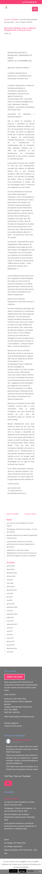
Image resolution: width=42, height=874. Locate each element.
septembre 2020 (12, 607)
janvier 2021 (11, 604)
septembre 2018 (12, 614)
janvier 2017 (11, 645)
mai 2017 (10, 631)
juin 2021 (10, 597)
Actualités (15, 19)
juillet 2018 (10, 617)
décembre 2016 (12, 648)
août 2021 (10, 593)
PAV (5, 853)
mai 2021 (10, 600)
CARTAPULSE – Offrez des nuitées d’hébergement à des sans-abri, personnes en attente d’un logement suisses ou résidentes (22, 553)
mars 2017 (10, 638)
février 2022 (10, 586)
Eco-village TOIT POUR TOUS (15, 843)
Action (6, 839)
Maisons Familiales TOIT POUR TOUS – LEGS (20, 850)
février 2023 (10, 569)
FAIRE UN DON (14, 676)
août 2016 (10, 652)
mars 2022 (10, 583)
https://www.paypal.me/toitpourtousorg (19, 716)
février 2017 (10, 641)
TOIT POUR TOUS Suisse (21, 740)
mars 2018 (10, 621)
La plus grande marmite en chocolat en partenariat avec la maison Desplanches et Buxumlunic (21, 544)
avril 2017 (10, 635)
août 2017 (10, 628)
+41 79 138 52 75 (30, 2)
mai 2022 (10, 580)
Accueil (7, 19)
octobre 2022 (11, 576)
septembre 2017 (12, 624)
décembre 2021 (12, 590)
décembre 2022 (12, 573)
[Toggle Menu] (35, 9)
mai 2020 (10, 610)
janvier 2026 (11, 566)
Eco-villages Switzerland (13, 846)
